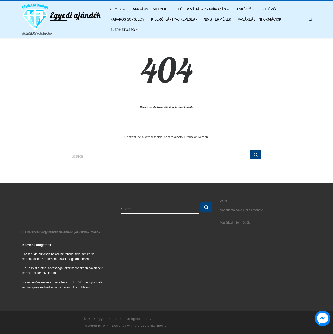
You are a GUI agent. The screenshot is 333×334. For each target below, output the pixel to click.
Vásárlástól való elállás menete (241, 210)
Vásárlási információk (235, 222)
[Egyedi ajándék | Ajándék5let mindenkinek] (35, 16)
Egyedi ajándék (109, 319)
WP (105, 325)
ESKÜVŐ (75, 282)
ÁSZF (224, 201)
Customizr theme (153, 325)
